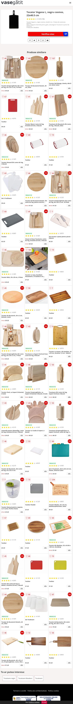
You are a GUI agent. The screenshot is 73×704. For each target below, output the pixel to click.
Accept (44, 702)
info (22, 90)
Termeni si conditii (19, 691)
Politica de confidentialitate (37, 691)
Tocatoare (38, 678)
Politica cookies (53, 691)
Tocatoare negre (9, 678)
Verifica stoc (55, 34)
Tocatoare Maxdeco (25, 678)
